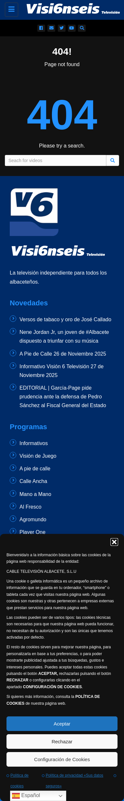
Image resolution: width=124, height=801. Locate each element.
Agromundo (32, 519)
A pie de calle (34, 468)
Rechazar (62, 741)
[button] (114, 542)
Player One (32, 532)
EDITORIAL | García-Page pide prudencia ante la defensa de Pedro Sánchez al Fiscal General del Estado (62, 396)
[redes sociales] (41, 28)
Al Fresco (30, 507)
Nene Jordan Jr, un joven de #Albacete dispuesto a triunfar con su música (64, 336)
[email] (51, 28)
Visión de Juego (37, 456)
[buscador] (82, 28)
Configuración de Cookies (62, 759)
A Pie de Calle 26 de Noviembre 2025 (62, 354)
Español (26, 796)
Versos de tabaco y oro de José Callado (65, 319)
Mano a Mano (35, 494)
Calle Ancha (33, 481)
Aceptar (62, 723)
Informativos (33, 443)
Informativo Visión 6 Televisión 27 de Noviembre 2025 (61, 371)
